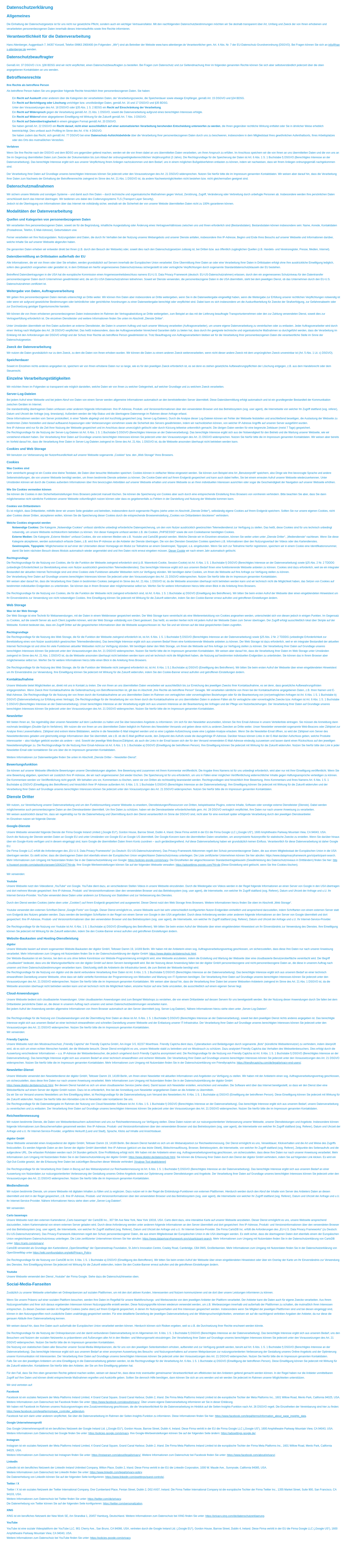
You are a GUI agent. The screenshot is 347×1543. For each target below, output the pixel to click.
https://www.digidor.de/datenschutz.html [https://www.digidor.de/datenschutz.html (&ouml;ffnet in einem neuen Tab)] (172, 953)
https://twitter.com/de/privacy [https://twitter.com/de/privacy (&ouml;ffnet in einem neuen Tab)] (104, 1498)
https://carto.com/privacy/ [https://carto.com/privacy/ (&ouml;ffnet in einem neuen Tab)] (29, 1243)
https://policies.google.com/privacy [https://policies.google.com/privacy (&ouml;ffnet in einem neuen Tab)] (148, 860)
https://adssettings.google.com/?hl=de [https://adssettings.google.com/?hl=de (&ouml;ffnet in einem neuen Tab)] (198, 864)
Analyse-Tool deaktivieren (150, 1161)
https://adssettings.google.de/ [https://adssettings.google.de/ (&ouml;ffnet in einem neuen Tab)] (238, 1433)
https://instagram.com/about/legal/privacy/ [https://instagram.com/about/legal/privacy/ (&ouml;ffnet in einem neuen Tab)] (116, 1455)
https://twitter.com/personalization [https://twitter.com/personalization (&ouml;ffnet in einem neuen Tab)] (122, 1503)
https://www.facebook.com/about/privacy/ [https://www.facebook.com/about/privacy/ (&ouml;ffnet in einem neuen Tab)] (115, 1402)
